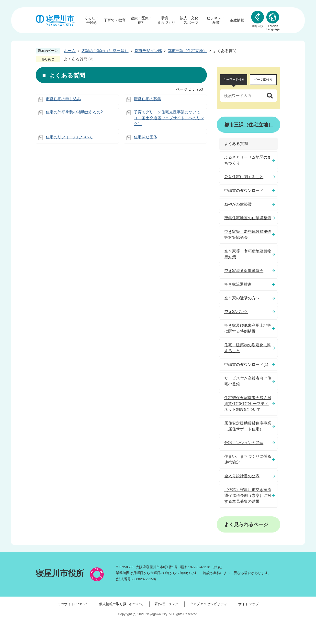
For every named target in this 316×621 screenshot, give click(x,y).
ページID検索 (263, 79)
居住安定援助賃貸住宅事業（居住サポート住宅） (247, 426)
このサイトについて (72, 604)
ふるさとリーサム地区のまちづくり (247, 160)
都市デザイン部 (148, 51)
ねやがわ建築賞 (238, 204)
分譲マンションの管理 (243, 443)
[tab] (233, 79)
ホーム (70, 51)
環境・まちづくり (166, 20)
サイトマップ (248, 604)
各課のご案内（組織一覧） (104, 51)
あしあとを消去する (91, 59)
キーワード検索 (233, 79)
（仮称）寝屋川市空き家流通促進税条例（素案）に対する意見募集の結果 (247, 495)
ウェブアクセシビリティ (208, 604)
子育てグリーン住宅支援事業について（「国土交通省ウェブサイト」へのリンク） (169, 118)
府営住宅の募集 (147, 99)
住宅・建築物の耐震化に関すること (247, 348)
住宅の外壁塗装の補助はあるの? (74, 112)
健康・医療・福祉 (141, 20)
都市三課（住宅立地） (187, 51)
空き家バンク (236, 312)
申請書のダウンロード (243, 190)
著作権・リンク (167, 604)
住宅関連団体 (145, 137)
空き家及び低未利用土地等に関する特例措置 (247, 328)
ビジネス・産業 (216, 20)
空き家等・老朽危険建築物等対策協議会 (247, 234)
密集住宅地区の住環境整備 (247, 218)
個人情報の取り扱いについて (121, 604)
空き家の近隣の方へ (242, 298)
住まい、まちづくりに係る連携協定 (247, 459)
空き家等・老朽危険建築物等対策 (247, 254)
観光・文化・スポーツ (191, 20)
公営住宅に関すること (243, 177)
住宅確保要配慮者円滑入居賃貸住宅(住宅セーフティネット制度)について (247, 404)
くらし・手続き (91, 20)
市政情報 (237, 20)
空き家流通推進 (238, 284)
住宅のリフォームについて (69, 137)
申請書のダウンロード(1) (246, 364)
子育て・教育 (115, 20)
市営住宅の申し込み (63, 99)
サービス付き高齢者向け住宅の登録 (247, 381)
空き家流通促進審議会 (243, 271)
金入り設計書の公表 (242, 476)
